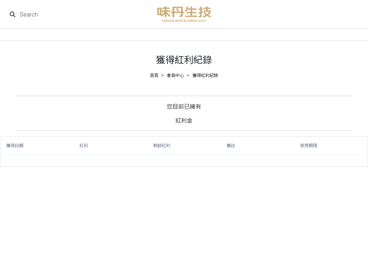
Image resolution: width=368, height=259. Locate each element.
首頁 (154, 75)
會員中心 (175, 75)
